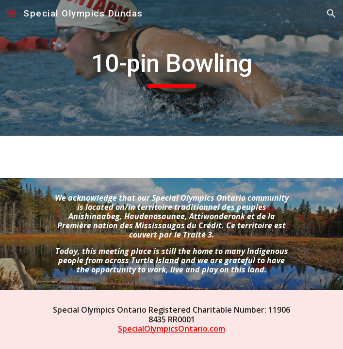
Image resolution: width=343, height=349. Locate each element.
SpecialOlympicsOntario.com (171, 328)
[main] (171, 68)
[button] (11, 13)
